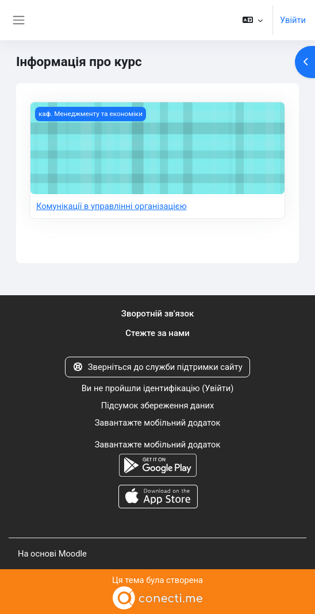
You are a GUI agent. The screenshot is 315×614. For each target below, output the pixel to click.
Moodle (73, 554)
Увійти (293, 20)
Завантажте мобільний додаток (158, 423)
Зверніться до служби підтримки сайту (157, 367)
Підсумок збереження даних (157, 405)
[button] (252, 20)
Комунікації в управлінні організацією (111, 206)
